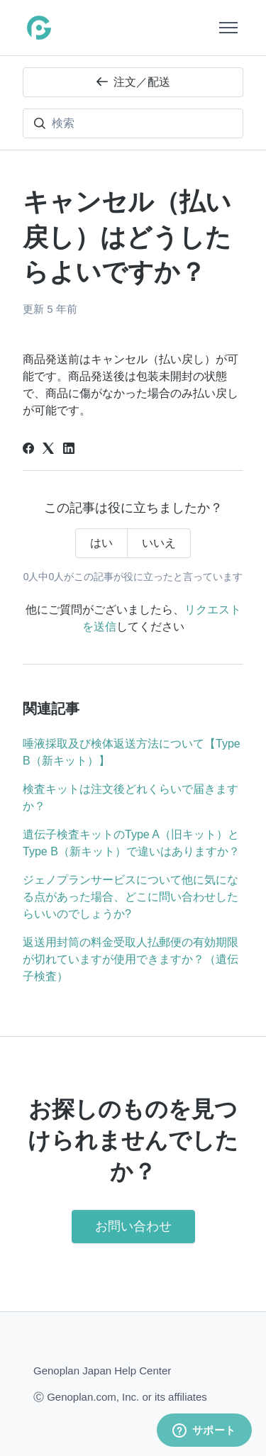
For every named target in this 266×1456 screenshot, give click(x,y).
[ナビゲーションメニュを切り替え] (228, 28)
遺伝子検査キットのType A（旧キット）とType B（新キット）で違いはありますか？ (131, 842)
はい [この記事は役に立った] (101, 543)
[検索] (133, 123)
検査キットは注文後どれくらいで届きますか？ (130, 797)
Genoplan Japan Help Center (102, 1371)
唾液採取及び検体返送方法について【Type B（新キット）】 (131, 752)
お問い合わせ (133, 1226)
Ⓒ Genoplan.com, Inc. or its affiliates (120, 1396)
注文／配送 (133, 82)
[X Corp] (48, 450)
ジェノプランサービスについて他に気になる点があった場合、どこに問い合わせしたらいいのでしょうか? (130, 897)
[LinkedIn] (68, 450)
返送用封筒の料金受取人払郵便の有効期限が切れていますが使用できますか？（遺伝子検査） (130, 959)
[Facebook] (28, 450)
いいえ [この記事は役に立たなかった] (159, 543)
